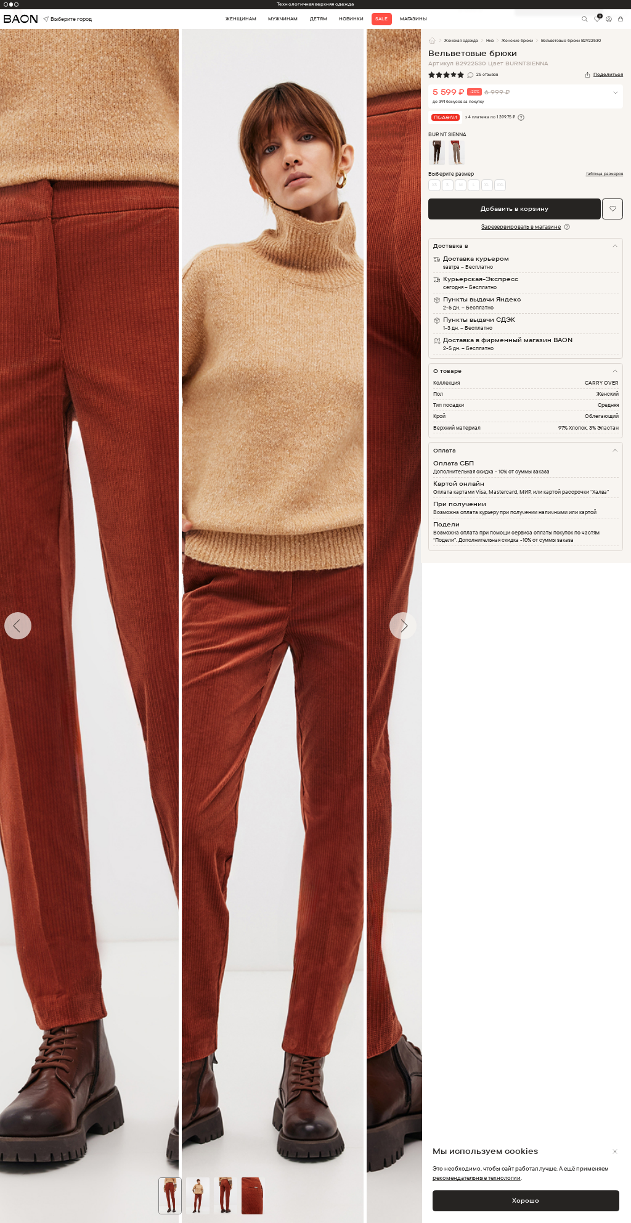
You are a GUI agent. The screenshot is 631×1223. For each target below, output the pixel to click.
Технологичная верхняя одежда (315, 4)
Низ (490, 40)
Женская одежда (461, 40)
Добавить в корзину (514, 208)
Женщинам (241, 19)
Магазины (413, 19)
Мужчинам (283, 19)
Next (430, 626)
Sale (381, 19)
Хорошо (525, 1200)
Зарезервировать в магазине (521, 226)
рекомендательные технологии (477, 1177)
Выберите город (55, 19)
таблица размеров (605, 173)
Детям (318, 19)
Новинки (351, 19)
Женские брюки (517, 40)
